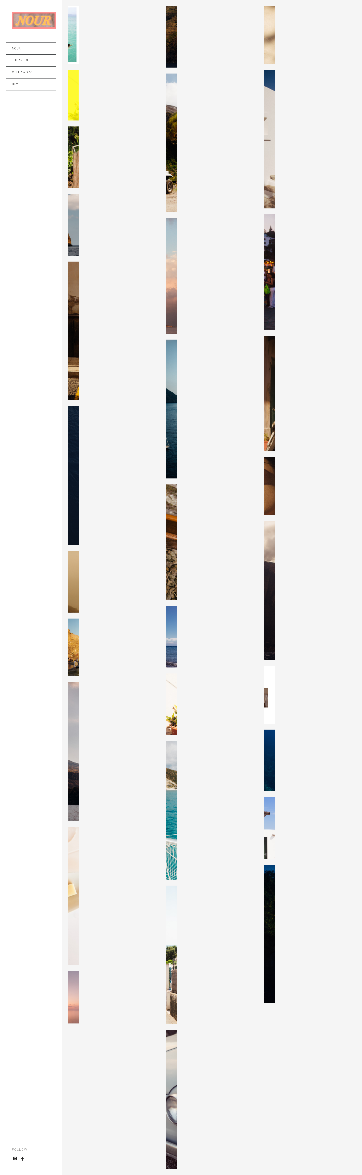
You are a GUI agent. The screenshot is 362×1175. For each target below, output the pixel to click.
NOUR (16, 48)
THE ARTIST (20, 60)
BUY (15, 84)
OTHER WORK (22, 72)
